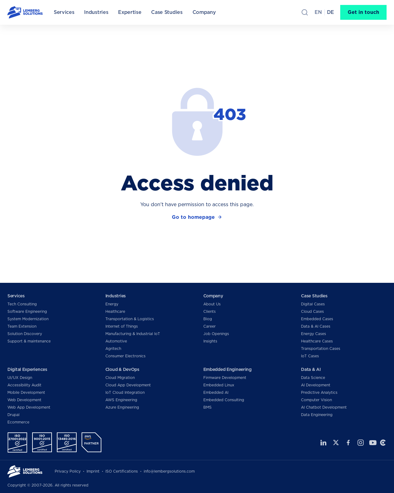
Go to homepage (193, 217)
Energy (111, 304)
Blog (207, 319)
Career (209, 326)
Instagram (360, 442)
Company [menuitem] (204, 12)
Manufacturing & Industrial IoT (132, 333)
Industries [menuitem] (96, 12)
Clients (209, 311)
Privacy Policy (68, 471)
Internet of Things (121, 326)
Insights (210, 341)
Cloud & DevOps (122, 369)
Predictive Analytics (319, 392)
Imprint (93, 471)
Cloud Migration (120, 377)
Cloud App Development (128, 385)
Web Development (24, 399)
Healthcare (115, 311)
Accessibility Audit (24, 385)
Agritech (113, 348)
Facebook (348, 442)
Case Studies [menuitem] (166, 12)
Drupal (13, 414)
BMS (207, 407)
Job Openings (216, 333)
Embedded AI (215, 392)
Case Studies (314, 295)
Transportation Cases (320, 348)
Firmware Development (224, 377)
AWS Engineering (121, 399)
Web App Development (28, 407)
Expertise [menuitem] (129, 12)
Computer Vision (316, 399)
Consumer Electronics (125, 356)
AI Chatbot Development (324, 407)
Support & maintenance (29, 341)
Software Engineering (27, 311)
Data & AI (310, 369)
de (330, 12)
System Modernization (28, 319)
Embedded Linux (218, 385)
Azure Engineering (122, 407)
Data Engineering (317, 414)
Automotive (116, 341)
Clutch (383, 442)
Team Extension (21, 326)
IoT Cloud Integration (125, 392)
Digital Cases (313, 304)
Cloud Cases (312, 311)
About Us (212, 304)
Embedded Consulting (223, 399)
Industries (115, 295)
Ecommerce (18, 422)
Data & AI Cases (315, 326)
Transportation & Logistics (129, 319)
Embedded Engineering (227, 369)
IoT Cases (310, 356)
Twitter (336, 442)
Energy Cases (313, 333)
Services (16, 295)
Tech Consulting (22, 304)
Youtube (371, 442)
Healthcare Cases (317, 341)
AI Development (315, 385)
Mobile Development (26, 392)
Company (213, 295)
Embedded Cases (317, 319)
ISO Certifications (121, 471)
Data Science (313, 377)
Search (304, 12)
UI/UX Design (19, 377)
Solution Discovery (24, 333)
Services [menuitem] (64, 12)
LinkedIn (323, 442)
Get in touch (363, 12)
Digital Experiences (27, 369)
